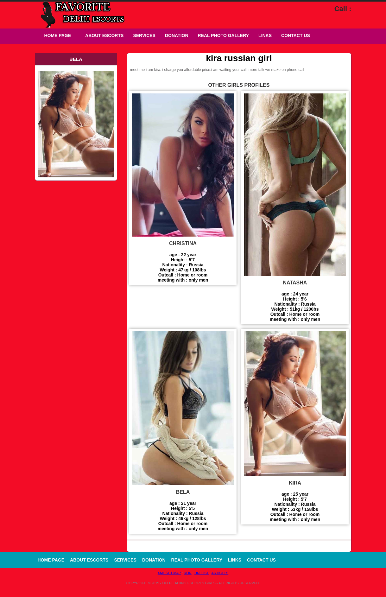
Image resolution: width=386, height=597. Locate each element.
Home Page (57, 35)
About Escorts (104, 35)
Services (144, 35)
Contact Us (295, 35)
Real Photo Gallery (223, 35)
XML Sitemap (169, 573)
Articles (220, 573)
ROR (187, 573)
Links (265, 35)
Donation (176, 35)
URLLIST (201, 573)
